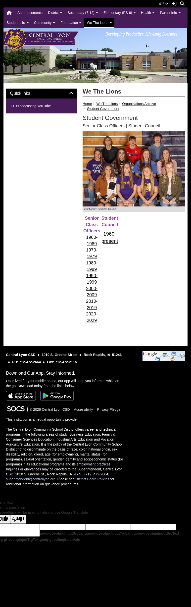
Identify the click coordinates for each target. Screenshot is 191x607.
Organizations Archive (139, 104)
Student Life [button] (17, 23)
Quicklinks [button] (26, 93)
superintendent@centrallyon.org (30, 479)
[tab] (41, 94)
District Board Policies (92, 479)
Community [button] (44, 23)
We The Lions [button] (99, 23)
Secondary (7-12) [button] (83, 13)
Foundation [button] (70, 23)
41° (163, 4)
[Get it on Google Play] (57, 396)
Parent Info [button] (170, 13)
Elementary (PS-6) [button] (119, 13)
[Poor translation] (18, 519)
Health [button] (147, 13)
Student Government (103, 109)
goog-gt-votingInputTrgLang (110, 533)
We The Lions (107, 104)
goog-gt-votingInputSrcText (156, 533)
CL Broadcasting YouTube (31, 106)
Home (87, 104)
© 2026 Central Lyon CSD (50, 409)
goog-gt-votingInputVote (60, 540)
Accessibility (83, 409)
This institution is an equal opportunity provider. (42, 419)
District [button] (55, 13)
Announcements (30, 13)
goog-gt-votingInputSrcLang (63, 533)
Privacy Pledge (108, 409)
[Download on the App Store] (21, 396)
